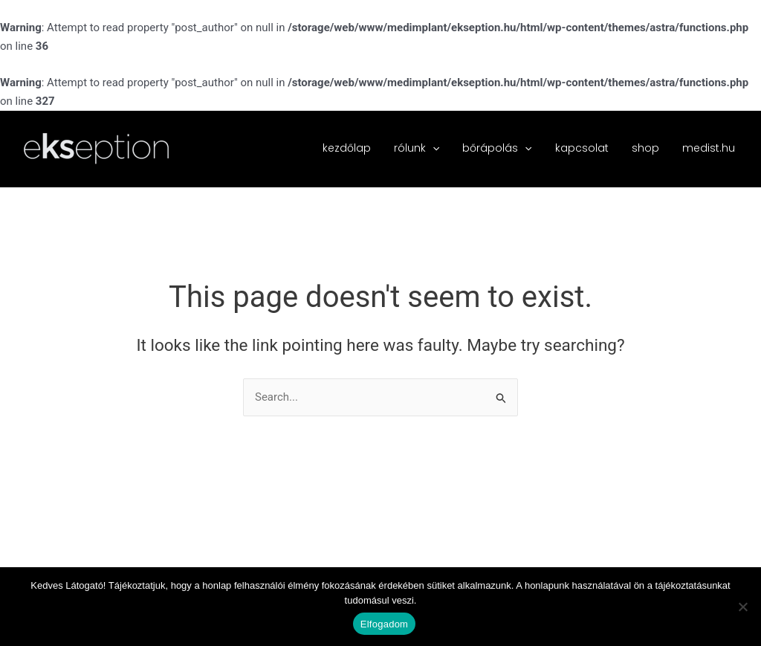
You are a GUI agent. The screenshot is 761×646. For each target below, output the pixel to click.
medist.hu (709, 147)
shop (648, 147)
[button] (442, 148)
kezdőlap (358, 147)
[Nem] (742, 606)
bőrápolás (505, 148)
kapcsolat (587, 147)
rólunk (426, 148)
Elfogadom (384, 624)
